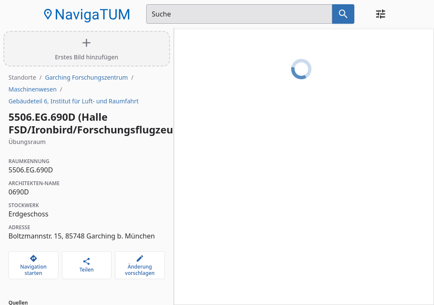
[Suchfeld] (239, 14)
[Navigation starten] (33, 265)
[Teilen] (87, 265)
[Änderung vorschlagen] (140, 265)
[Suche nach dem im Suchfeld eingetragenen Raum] (343, 14)
